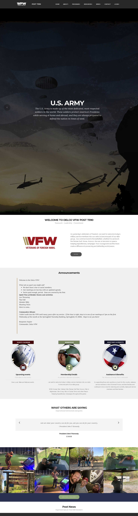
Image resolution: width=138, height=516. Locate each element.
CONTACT (107, 4)
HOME (57, 4)
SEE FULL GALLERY (69, 500)
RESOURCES (87, 4)
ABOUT (65, 4)
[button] (7, 107)
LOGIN (116, 4)
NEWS (98, 4)
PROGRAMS (75, 4)
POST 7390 (36, 4)
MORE (76, 258)
